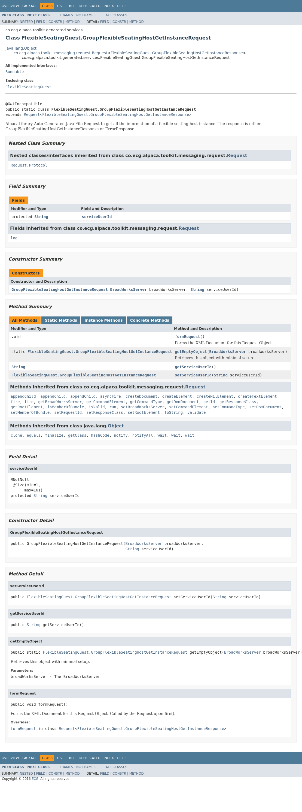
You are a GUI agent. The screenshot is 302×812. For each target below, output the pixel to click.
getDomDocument (183, 402)
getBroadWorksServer (60, 402)
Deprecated (89, 6)
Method (72, 22)
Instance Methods (103, 320)
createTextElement (257, 396)
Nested (26, 22)
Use (60, 6)
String (41, 217)
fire (15, 402)
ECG (35, 779)
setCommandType (229, 407)
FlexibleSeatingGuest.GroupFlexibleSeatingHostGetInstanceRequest (100, 351)
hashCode (100, 435)
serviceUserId (97, 217)
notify (121, 435)
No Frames (86, 15)
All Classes (116, 15)
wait (162, 435)
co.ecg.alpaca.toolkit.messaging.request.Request (60, 53)
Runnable (14, 72)
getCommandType (146, 402)
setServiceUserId (193, 375)
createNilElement (215, 396)
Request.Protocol (29, 165)
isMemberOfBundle (65, 407)
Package (29, 6)
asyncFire (110, 396)
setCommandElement (188, 407)
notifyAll (142, 435)
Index (109, 6)
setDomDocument (265, 407)
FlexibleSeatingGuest (28, 87)
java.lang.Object (20, 48)
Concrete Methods (149, 320)
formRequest (187, 336)
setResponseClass (104, 412)
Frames (66, 15)
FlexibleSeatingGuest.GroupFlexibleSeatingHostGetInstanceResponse (177, 53)
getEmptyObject (191, 351)
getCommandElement (105, 402)
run (112, 407)
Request (32, 114)
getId (209, 402)
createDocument (141, 396)
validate (196, 412)
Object (116, 425)
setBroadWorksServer (142, 407)
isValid (97, 407)
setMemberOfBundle (30, 412)
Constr (55, 22)
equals (34, 435)
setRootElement (144, 412)
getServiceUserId (193, 367)
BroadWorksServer (128, 289)
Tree (71, 6)
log (14, 238)
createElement (177, 396)
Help (121, 6)
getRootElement (27, 407)
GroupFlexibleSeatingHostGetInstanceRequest (59, 289)
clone (16, 435)
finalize (54, 435)
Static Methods (61, 320)
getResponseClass (237, 402)
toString (173, 412)
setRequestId (68, 412)
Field (40, 22)
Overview (10, 6)
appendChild (23, 396)
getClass (77, 435)
